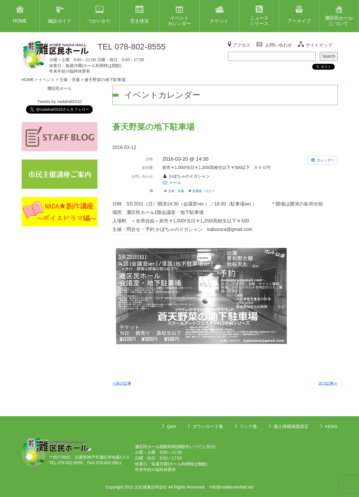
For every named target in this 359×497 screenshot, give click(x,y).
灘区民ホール (59, 88)
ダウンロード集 (208, 426)
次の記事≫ (327, 383)
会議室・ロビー (202, 191)
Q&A (171, 426)
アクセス (241, 44)
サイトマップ (319, 44)
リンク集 (248, 426)
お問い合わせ (279, 44)
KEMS (331, 426)
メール (171, 182)
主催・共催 (174, 191)
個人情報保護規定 (291, 426)
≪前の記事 (121, 383)
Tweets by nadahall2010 (59, 101)
